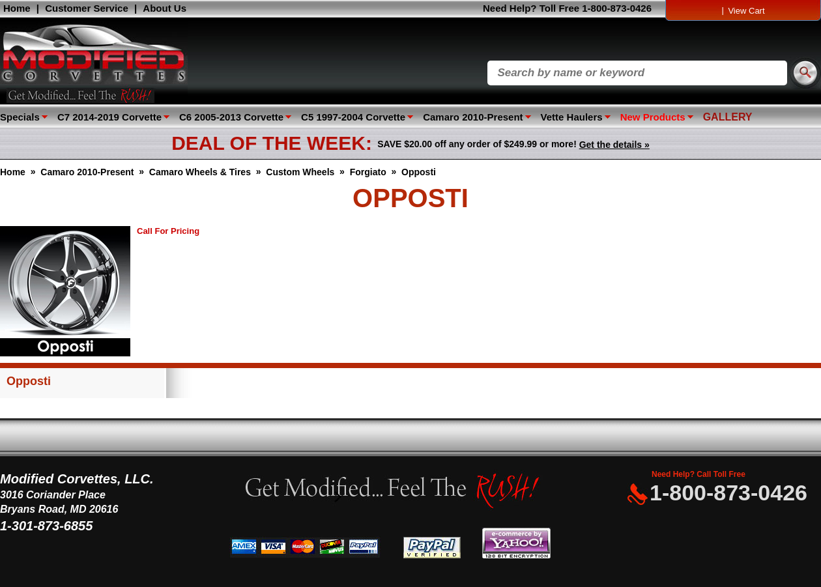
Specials (20, 116)
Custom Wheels (300, 172)
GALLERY (728, 116)
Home (17, 8)
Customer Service (86, 8)
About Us (164, 8)
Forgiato (368, 172)
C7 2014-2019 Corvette (109, 116)
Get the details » (614, 144)
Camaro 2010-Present (473, 116)
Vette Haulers (572, 116)
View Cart (746, 11)
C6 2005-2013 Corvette (231, 116)
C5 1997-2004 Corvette (353, 116)
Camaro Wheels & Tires (200, 172)
